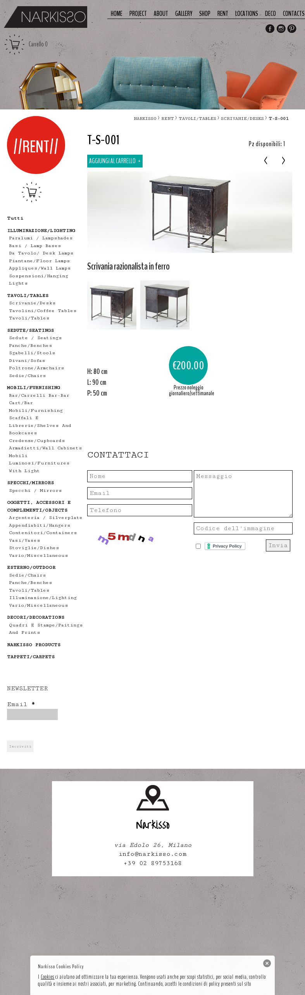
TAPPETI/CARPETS (31, 657)
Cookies (47, 977)
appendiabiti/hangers (40, 525)
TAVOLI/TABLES (197, 118)
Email (21, 704)
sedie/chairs (27, 376)
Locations (246, 13)
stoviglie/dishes (34, 548)
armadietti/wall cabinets (45, 448)
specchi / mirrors (35, 490)
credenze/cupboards (37, 441)
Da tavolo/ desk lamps (41, 253)
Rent (222, 13)
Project (138, 13)
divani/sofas (27, 361)
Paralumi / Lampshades (41, 238)
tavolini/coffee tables (43, 311)
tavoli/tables (29, 318)
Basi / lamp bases (35, 246)
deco (270, 13)
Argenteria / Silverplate (46, 518)
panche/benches (30, 345)
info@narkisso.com (152, 854)
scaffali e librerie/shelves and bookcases (40, 425)
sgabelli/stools (32, 353)
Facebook (270, 29)
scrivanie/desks (32, 303)
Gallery (183, 13)
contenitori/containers (43, 533)
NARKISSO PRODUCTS (33, 645)
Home (116, 13)
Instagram (281, 29)
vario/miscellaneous (38, 555)
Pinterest (292, 29)
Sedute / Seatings (35, 338)
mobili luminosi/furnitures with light (39, 463)
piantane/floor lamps (39, 261)
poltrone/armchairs (36, 368)
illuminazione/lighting (43, 598)
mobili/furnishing (36, 410)
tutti (15, 218)
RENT (167, 118)
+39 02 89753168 (152, 863)
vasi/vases (24, 540)
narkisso (145, 118)
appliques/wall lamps (40, 268)
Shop (204, 13)
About (161, 13)
